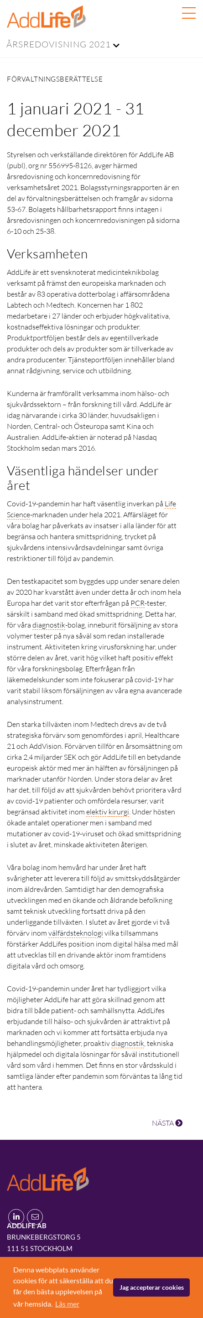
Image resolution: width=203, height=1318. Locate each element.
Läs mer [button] (67, 1303)
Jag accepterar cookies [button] (152, 1287)
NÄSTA (167, 1123)
